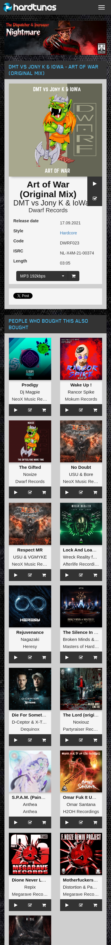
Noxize (30, 474)
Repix (30, 886)
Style (18, 231)
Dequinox (30, 729)
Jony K (52, 203)
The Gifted (30, 467)
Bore (88, 474)
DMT (21, 203)
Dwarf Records (47, 210)
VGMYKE (37, 556)
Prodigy (30, 384)
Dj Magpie (30, 391)
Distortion (72, 886)
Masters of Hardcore (83, 646)
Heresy (30, 646)
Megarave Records (30, 894)
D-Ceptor (21, 721)
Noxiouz (81, 721)
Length (20, 261)
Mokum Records (81, 398)
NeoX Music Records (33, 398)
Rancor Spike (81, 391)
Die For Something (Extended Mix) (48, 714)
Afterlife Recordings (82, 564)
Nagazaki (30, 639)
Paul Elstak (98, 886)
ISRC (18, 251)
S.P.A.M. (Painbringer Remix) (42, 797)
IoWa (81, 203)
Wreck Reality (76, 556)
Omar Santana (81, 804)
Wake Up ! (81, 384)
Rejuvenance (30, 632)
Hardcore (68, 233)
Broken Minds (76, 639)
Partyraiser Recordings (85, 729)
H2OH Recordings (81, 811)
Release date (26, 220)
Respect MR (30, 549)
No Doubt (81, 467)
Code (18, 241)
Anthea (30, 804)
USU (73, 474)
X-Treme (43, 721)
